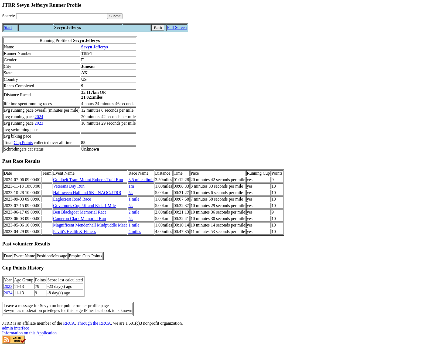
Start (8, 27)
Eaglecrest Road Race (72, 199)
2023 (39, 123)
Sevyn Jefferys (94, 47)
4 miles (134, 231)
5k (130, 192)
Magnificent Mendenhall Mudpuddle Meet (90, 225)
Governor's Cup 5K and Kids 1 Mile (84, 205)
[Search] (61, 16)
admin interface (15, 328)
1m (131, 186)
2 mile (133, 212)
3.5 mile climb (140, 179)
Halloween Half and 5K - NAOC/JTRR (87, 192)
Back (158, 28)
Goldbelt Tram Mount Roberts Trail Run (88, 179)
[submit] (114, 16)
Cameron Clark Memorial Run (79, 218)
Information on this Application (29, 333)
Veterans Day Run (68, 186)
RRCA (69, 323)
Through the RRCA (94, 323)
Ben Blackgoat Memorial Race (80, 212)
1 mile (133, 199)
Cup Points (23, 142)
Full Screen (177, 27)
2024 (39, 116)
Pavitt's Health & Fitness (74, 231)
